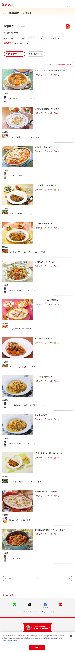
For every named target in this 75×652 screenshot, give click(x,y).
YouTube (60, 605)
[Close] (71, 636)
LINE (14, 605)
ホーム (5, 595)
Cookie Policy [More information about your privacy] (12, 641)
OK (36, 648)
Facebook (45, 605)
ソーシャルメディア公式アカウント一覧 (36, 612)
